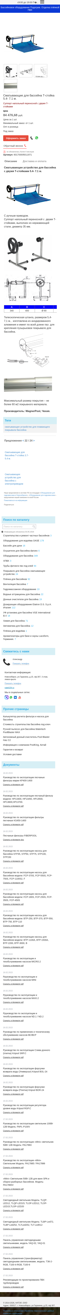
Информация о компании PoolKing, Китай (24, 745)
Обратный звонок (13, 145)
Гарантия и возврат (13, 749)
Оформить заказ (16, 138)
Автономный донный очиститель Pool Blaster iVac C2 (26, 738)
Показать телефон (21, 663)
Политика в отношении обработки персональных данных (28, 1311)
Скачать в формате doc (13, 840)
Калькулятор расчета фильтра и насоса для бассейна (26, 718)
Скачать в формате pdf (13, 785)
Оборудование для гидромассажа (42, 495)
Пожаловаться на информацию (15, 500)
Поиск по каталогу (16, 519)
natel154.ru (9, 688)
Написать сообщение (12, 1313)
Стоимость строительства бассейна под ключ (26, 724)
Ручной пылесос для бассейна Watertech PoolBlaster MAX (24, 731)
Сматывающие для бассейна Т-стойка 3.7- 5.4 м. (17, 455)
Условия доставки (12, 754)
